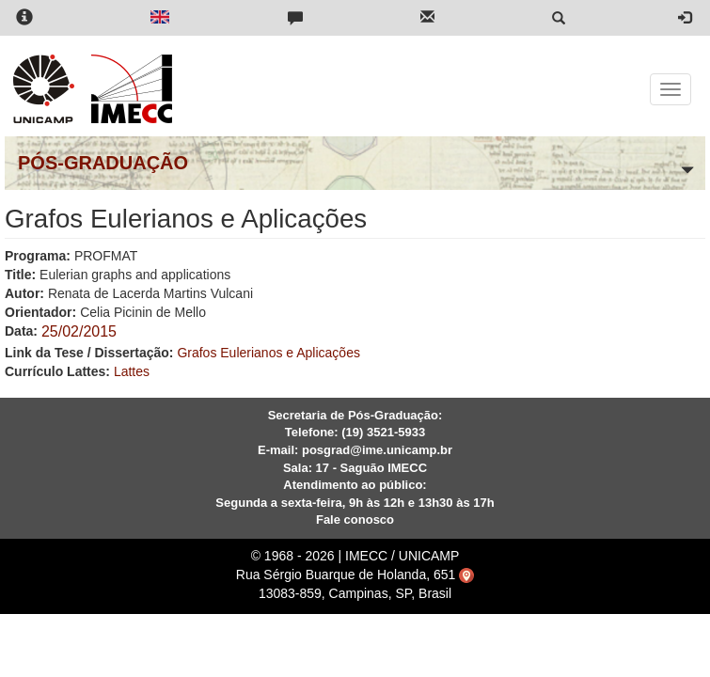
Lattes (132, 371)
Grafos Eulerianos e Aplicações (268, 352)
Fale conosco (355, 519)
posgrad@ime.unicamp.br (377, 450)
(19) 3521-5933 (383, 432)
